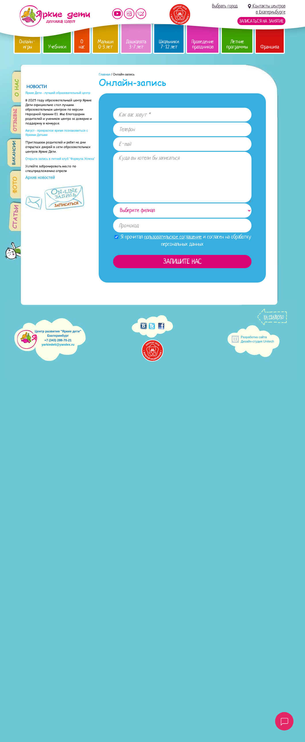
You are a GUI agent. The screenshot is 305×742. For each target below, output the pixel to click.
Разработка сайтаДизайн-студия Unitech (257, 339)
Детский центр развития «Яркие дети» (55, 15)
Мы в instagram (129, 13)
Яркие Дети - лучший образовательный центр (57, 92)
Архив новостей (40, 177)
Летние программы (237, 44)
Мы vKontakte (141, 13)
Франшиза (269, 46)
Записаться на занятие (261, 21)
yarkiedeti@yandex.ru (57, 344)
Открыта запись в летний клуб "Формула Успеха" (60, 158)
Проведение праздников (203, 44)
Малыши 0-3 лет (105, 44)
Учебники (57, 46)
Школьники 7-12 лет (169, 44)
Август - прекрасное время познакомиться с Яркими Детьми (56, 133)
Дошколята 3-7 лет (136, 44)
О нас (82, 44)
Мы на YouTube (117, 13)
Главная (104, 74)
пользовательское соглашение (173, 236)
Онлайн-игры (27, 44)
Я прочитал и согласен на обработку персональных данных (183, 240)
